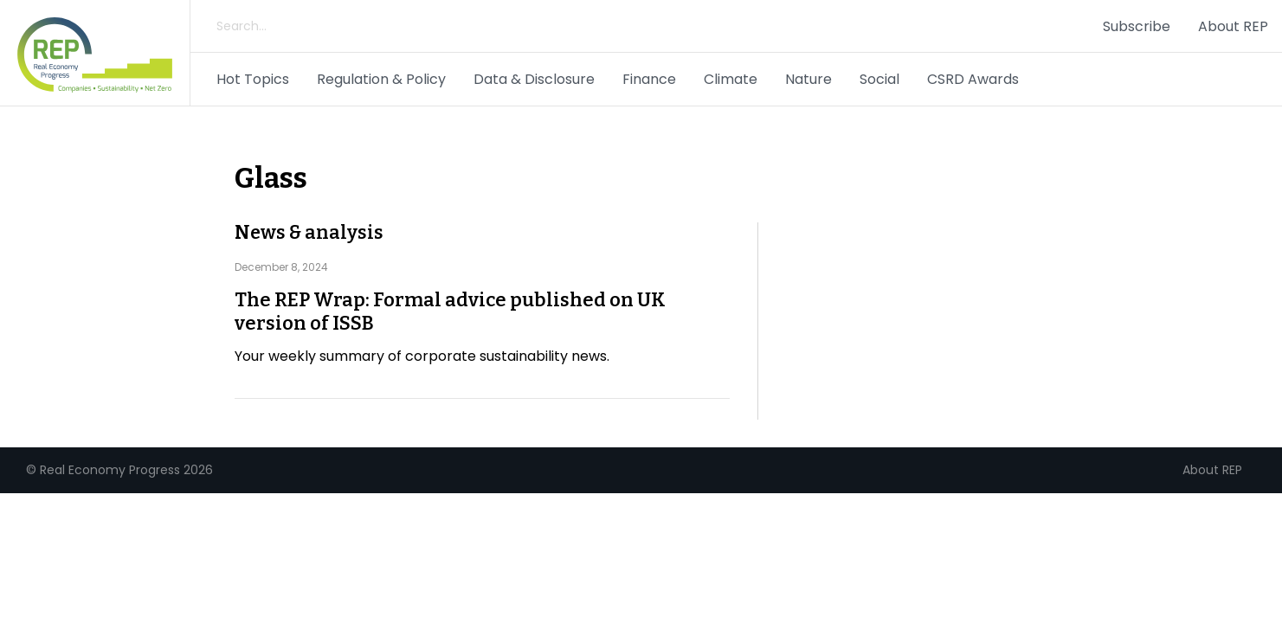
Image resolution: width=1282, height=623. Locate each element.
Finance (649, 79)
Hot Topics (252, 79)
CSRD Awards (973, 79)
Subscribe (1136, 26)
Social (879, 79)
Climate (730, 79)
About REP (1233, 26)
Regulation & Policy (381, 79)
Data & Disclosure (534, 79)
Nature (808, 79)
